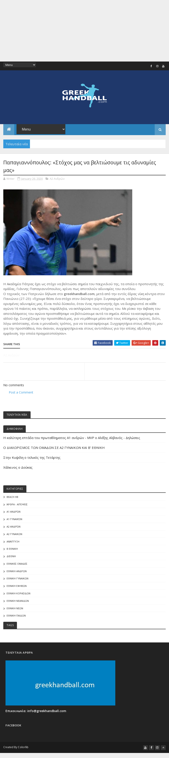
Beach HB (12, 497)
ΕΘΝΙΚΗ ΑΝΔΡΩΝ (17, 571)
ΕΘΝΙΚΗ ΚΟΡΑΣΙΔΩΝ (18, 593)
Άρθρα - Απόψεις (17, 504)
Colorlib (23, 747)
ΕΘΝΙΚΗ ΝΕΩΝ (15, 608)
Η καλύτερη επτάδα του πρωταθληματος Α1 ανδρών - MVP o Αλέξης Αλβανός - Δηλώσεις (71, 438)
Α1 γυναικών (14, 519)
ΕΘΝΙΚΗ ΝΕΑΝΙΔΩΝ (18, 601)
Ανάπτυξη (13, 541)
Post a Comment (21, 392)
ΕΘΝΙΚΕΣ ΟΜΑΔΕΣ (17, 564)
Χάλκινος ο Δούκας (18, 467)
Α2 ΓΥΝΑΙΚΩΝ (14, 534)
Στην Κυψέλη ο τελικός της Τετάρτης (32, 457)
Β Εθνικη (12, 549)
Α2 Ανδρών (57, 179)
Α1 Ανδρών (13, 512)
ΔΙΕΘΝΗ (11, 556)
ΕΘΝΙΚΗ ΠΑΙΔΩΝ (16, 616)
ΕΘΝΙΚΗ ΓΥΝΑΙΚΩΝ (17, 578)
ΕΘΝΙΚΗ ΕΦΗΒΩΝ (17, 586)
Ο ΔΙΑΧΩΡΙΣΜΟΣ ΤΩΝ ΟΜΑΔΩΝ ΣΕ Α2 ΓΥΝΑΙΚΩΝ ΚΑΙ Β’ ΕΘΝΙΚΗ (54, 448)
